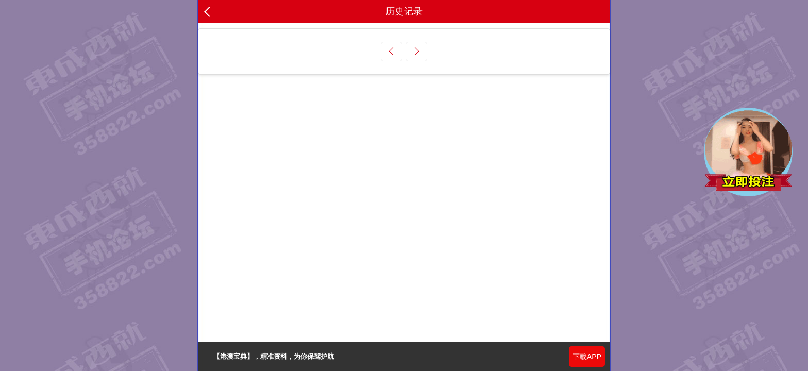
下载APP (587, 356)
